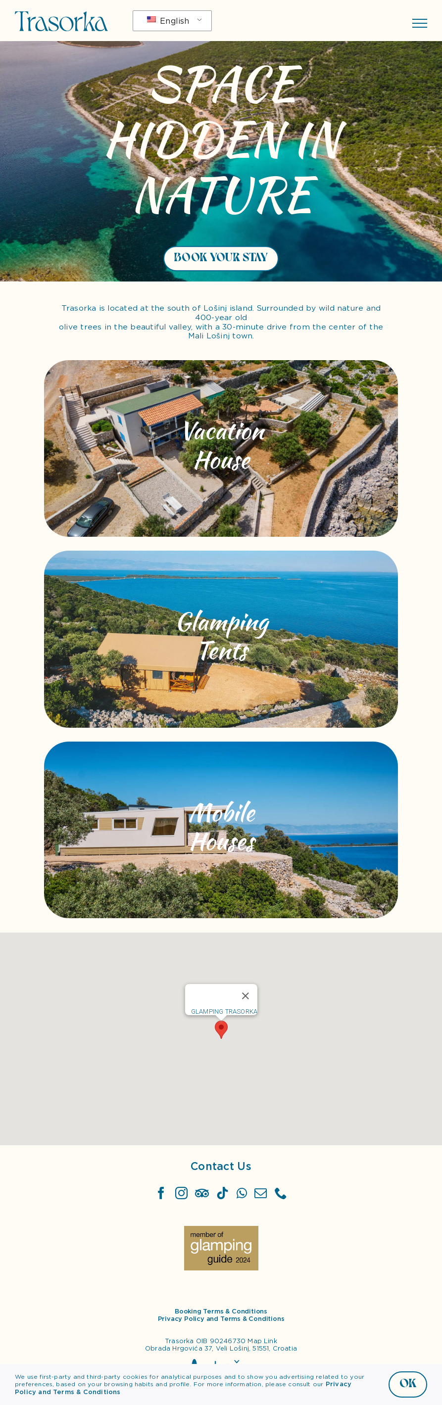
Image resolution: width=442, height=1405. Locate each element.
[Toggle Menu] (419, 23)
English (168, 21)
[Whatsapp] (242, 1193)
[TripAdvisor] (202, 1193)
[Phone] (281, 1193)
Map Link (262, 1341)
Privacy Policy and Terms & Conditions (221, 1318)
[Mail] (260, 1193)
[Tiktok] (222, 1193)
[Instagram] (181, 1193)
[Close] (245, 996)
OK (407, 1384)
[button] (221, 1030)
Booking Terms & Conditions (221, 1311)
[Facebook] (161, 1193)
